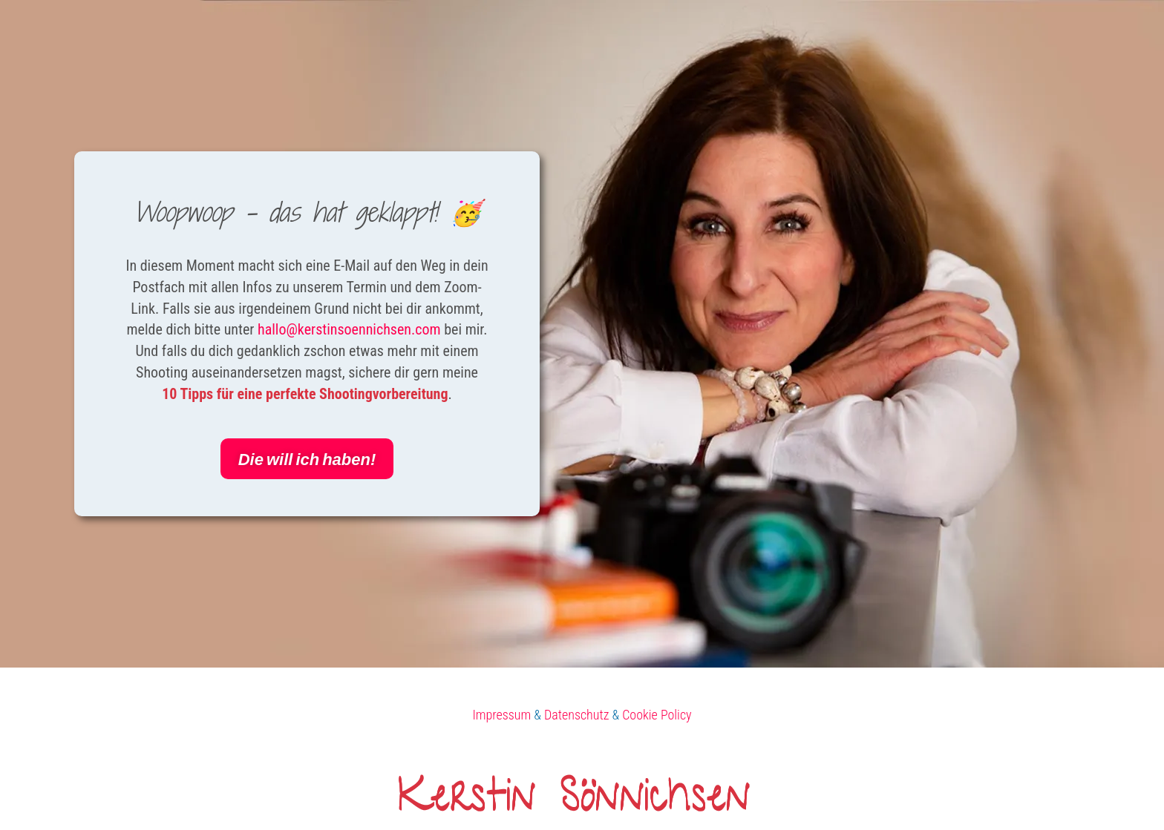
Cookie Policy (656, 714)
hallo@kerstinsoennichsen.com (349, 329)
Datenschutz (576, 714)
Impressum (501, 714)
